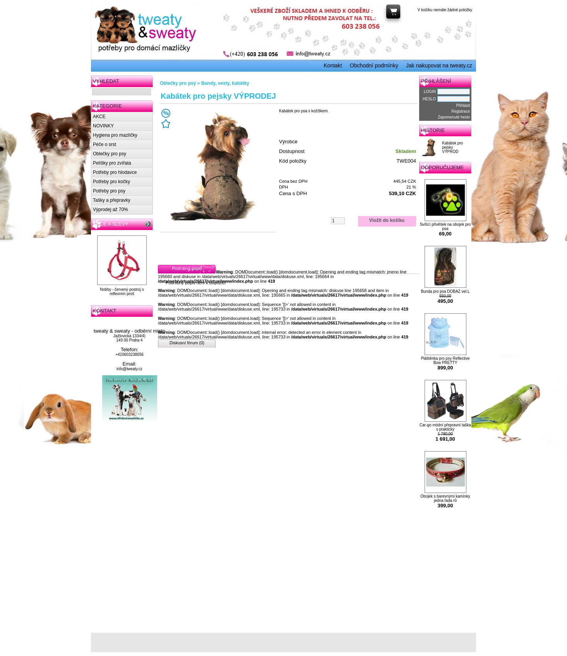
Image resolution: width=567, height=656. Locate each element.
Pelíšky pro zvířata (112, 163)
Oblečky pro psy (109, 153)
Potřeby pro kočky (111, 181)
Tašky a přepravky (111, 200)
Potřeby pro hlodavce (115, 172)
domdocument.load (298, 272)
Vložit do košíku (386, 220)
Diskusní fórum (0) (187, 342)
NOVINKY (103, 126)
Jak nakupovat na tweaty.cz (439, 65)
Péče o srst (104, 144)
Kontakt (333, 65)
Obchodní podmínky (374, 65)
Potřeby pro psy (109, 191)
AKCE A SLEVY (110, 224)
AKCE (99, 116)
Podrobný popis (187, 268)
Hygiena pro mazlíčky (115, 135)
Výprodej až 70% (110, 209)
